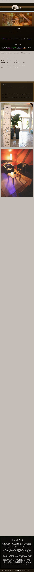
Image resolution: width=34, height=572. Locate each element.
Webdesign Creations (20, 570)
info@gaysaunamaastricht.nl (13, 0)
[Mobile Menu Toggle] (1, 7)
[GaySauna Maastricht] (17, 7)
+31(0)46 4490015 (4, 0)
